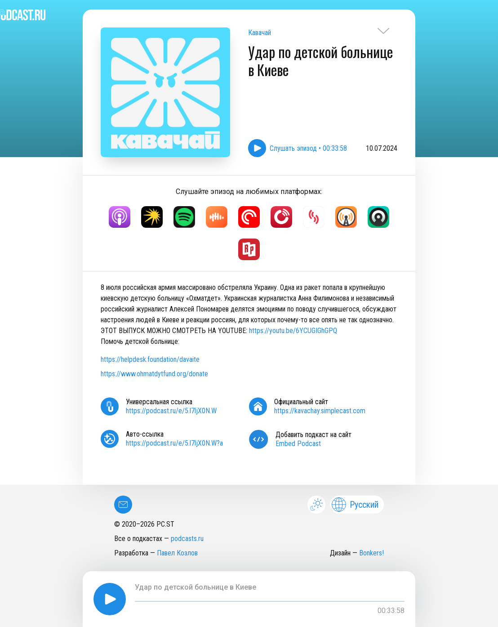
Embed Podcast (298, 443)
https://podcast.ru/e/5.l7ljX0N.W (171, 410)
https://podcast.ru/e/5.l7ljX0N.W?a (174, 443)
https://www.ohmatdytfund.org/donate (154, 374)
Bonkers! (371, 553)
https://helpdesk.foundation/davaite (150, 359)
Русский (355, 504)
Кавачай (259, 32)
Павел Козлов (177, 553)
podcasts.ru (187, 538)
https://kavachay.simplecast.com (319, 410)
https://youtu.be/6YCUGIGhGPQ (293, 330)
